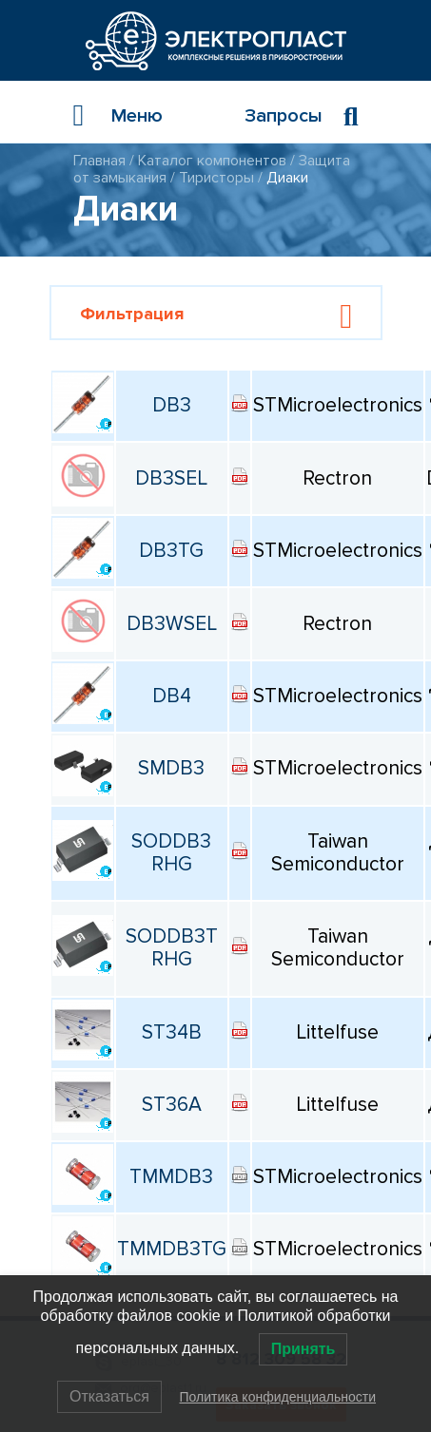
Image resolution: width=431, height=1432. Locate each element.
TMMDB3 (171, 1177)
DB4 (171, 696)
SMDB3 (171, 768)
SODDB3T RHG (172, 948)
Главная (99, 160)
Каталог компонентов (212, 160)
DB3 (171, 405)
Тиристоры (216, 177)
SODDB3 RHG (171, 853)
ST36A (172, 1105)
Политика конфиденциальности (277, 1396)
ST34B (172, 1032)
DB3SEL (171, 478)
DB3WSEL (172, 624)
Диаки (287, 177)
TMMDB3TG (171, 1249)
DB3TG (171, 551)
